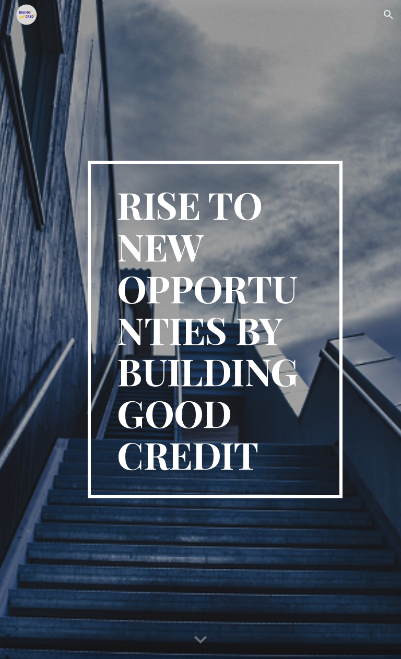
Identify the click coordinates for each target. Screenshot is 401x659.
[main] (215, 329)
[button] (388, 14)
